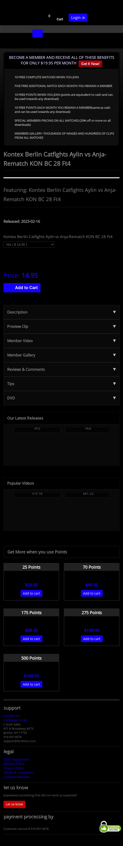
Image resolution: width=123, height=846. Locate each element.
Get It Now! (90, 63)
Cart (60, 19)
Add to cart (31, 593)
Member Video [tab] (61, 340)
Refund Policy (14, 763)
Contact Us (11, 715)
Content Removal (16, 777)
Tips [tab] (61, 383)
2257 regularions (16, 759)
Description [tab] (61, 312)
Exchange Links (15, 720)
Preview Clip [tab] (61, 326)
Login (78, 17)
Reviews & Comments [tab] (61, 369)
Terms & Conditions (18, 772)
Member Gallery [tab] (61, 355)
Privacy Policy (13, 768)
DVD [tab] (61, 398)
